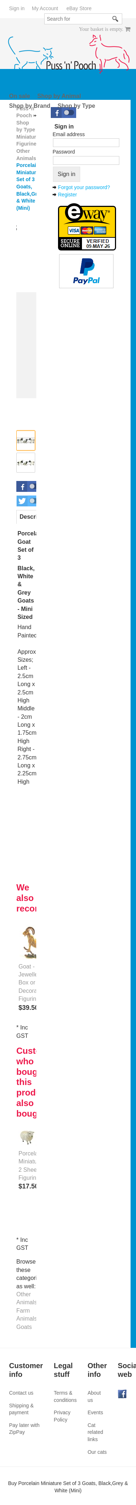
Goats (24, 1327)
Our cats (97, 1452)
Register (67, 194)
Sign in (17, 8)
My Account (45, 8)
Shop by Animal (59, 96)
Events (95, 1412)
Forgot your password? (84, 187)
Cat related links (95, 1432)
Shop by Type (76, 106)
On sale (19, 96)
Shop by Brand (29, 106)
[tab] (35, 517)
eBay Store (78, 8)
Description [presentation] (35, 517)
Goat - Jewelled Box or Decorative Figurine (32, 982)
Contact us (21, 1393)
